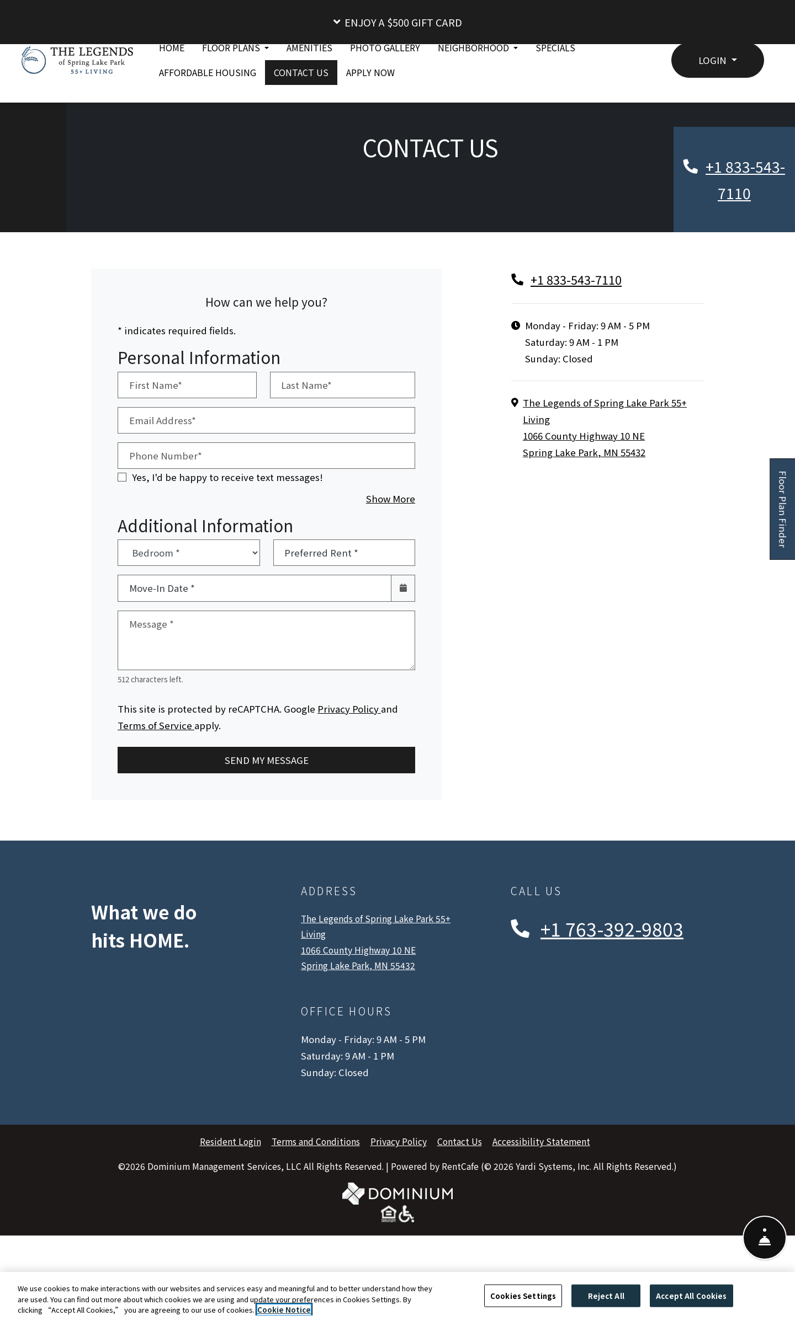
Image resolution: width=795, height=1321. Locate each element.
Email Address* (162, 505)
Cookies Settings (523, 1295)
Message (151, 708)
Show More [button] (390, 583)
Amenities (309, 74)
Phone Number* (165, 540)
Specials (555, 74)
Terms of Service (156, 809)
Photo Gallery (385, 74)
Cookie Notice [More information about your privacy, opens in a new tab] (284, 1309)
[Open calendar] (403, 673)
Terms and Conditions (316, 1226)
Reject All (606, 1295)
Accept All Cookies (691, 1295)
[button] (397, 22)
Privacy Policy (349, 793)
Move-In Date (162, 673)
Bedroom (185, 629)
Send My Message (267, 845)
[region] (397, 1296)
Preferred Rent (321, 637)
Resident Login (230, 1226)
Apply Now (375, 97)
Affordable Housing (207, 98)
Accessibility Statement (541, 1226)
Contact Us (301, 98)
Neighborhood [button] (474, 74)
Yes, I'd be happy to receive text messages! (227, 562)
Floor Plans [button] (232, 74)
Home (171, 74)
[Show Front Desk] (765, 1229)
